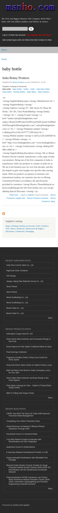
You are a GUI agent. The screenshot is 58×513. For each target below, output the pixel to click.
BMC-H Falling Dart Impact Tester (20, 393)
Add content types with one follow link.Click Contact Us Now (27, 40)
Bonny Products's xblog (49, 199)
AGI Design (11, 276)
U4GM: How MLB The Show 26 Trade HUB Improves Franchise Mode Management (28, 414)
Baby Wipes (31, 92)
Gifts (38, 226)
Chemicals (20, 231)
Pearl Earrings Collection (16, 352)
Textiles (45, 226)
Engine (40, 229)
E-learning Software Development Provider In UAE (27, 452)
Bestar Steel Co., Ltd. (15, 308)
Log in (4, 35)
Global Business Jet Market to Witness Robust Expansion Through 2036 (25, 427)
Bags (8, 226)
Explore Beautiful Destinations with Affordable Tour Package (27, 459)
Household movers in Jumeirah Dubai (21, 434)
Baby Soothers (43, 92)
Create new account (17, 35)
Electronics (10, 231)
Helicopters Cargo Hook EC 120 (19, 334)
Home (4, 59)
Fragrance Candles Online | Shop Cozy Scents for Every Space (26, 358)
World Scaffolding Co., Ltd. (17, 297)
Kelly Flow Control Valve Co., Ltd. (20, 265)
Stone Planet (11, 286)
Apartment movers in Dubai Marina (20, 447)
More (50, 318)
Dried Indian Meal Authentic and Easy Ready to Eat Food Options (27, 379)
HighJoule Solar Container (17, 271)
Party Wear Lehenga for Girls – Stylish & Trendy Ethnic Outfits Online (29, 386)
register (31, 195)
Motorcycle (30, 229)
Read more (13, 194)
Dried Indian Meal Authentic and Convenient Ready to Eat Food (28, 340)
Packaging (30, 231)
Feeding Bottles (19, 92)
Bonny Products (19, 82)
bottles (26, 89)
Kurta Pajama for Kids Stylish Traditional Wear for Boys (29, 347)
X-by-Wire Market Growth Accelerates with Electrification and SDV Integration (23, 440)
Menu (4, 50)
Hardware (21, 229)
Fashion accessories (27, 226)
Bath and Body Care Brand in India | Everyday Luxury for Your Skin (28, 371)
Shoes (13, 229)
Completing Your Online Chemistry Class (23, 421)
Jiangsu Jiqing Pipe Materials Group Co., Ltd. (24, 281)
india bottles (7, 92)
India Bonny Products (15, 78)
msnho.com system (21, 505)
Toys (7, 229)
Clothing (14, 226)
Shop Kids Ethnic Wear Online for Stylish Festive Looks (29, 365)
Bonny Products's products (37, 198)
